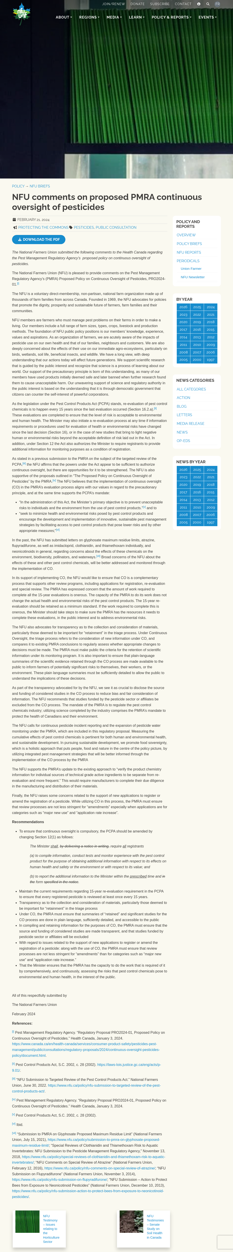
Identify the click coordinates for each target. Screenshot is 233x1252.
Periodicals (188, 261)
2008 (183, 352)
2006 (210, 352)
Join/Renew (113, 4)
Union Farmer (191, 268)
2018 (210, 322)
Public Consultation (116, 227)
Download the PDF (39, 239)
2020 (183, 322)
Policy (18, 186)
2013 (197, 337)
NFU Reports (189, 252)
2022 (197, 314)
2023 (183, 314)
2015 (210, 329)
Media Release (190, 423)
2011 (183, 345)
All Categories (191, 389)
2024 (211, 307)
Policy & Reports (170, 17)
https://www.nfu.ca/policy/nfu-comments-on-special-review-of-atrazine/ (99, 1168)
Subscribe (160, 4)
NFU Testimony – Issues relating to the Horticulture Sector (51, 1229)
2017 (183, 329)
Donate (138, 4)
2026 (183, 307)
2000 (197, 359)
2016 (197, 329)
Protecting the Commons (43, 227)
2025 (197, 307)
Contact (183, 4)
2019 (197, 322)
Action (183, 398)
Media (113, 17)
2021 (210, 314)
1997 (210, 359)
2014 (183, 337)
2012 (210, 337)
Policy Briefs (189, 244)
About (62, 17)
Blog (181, 406)
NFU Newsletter (193, 277)
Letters (184, 415)
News (182, 432)
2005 (183, 359)
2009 (211, 345)
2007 (197, 352)
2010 (197, 345)
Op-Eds (183, 441)
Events (206, 17)
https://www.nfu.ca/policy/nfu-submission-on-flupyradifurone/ (59, 1179)
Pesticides (84, 227)
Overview (186, 235)
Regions (88, 17)
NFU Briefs (40, 186)
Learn (135, 17)
